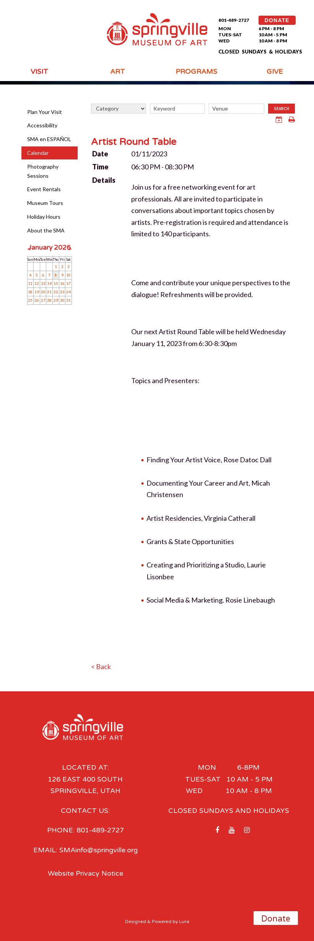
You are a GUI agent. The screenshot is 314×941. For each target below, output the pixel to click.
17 (68, 283)
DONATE (277, 20)
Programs (196, 71)
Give (275, 71)
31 (68, 300)
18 (30, 291)
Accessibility (42, 125)
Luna (184, 921)
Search (281, 108)
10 (68, 275)
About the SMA (46, 230)
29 (56, 300)
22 (56, 291)
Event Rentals (44, 189)
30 (62, 300)
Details (104, 180)
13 (43, 283)
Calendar (38, 153)
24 (68, 291)
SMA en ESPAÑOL (49, 139)
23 (62, 291)
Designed (135, 921)
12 (36, 283)
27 (43, 300)
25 (30, 300)
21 (49, 291)
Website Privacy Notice (85, 873)
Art (117, 71)
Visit (39, 71)
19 (36, 291)
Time (100, 167)
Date (100, 154)
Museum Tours (45, 203)
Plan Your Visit (44, 112)
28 (49, 300)
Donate (275, 919)
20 (43, 291)
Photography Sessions (43, 171)
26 (36, 300)
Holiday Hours (43, 216)
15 (56, 283)
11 (30, 283)
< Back (101, 666)
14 (49, 283)
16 (62, 283)
